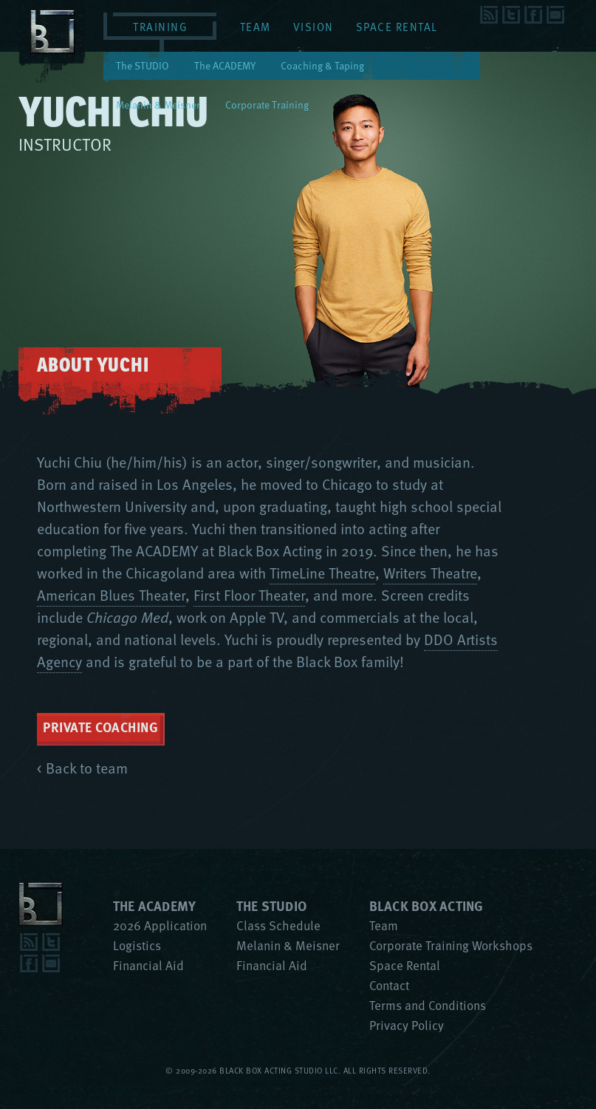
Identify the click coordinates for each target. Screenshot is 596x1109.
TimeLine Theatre (322, 573)
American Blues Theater (111, 595)
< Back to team (82, 768)
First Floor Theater (249, 595)
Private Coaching (100, 727)
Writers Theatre (430, 573)
